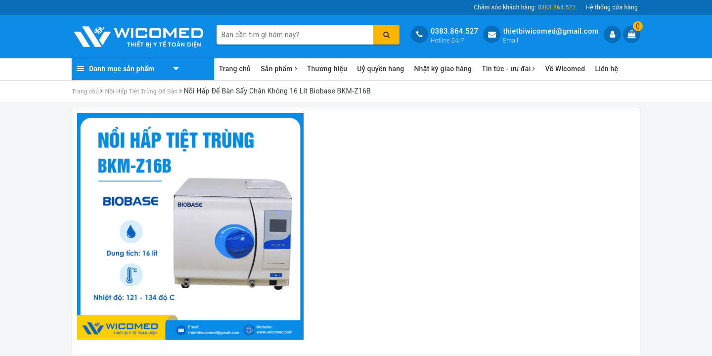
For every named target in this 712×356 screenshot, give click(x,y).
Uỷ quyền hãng (380, 69)
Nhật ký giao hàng (443, 69)
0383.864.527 (455, 31)
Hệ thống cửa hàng (611, 7)
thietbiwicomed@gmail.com (551, 31)
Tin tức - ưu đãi (508, 69)
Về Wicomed (565, 69)
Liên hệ (606, 69)
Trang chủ (235, 69)
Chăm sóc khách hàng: (525, 7)
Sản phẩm (279, 69)
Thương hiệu (327, 69)
